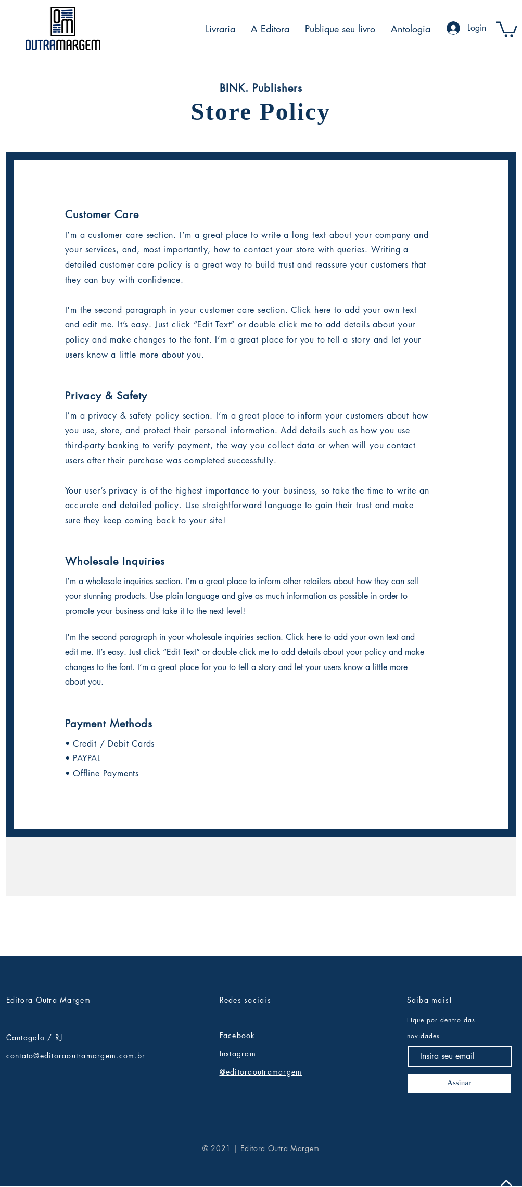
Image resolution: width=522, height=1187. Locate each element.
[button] (506, 28)
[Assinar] (459, 1083)
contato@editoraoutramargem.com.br (76, 1055)
